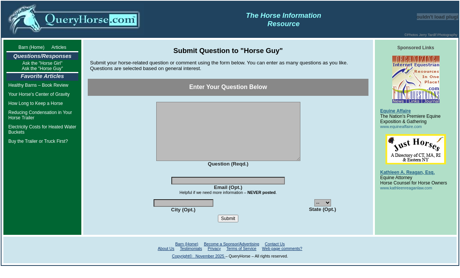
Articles (58, 47)
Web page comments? (282, 260)
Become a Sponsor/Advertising (231, 255)
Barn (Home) (32, 47)
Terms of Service (241, 260)
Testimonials (191, 260)
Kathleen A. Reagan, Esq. (407, 172)
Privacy (214, 260)
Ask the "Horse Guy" (42, 68)
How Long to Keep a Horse (35, 103)
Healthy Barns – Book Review (38, 85)
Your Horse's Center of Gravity (39, 94)
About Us (166, 260)
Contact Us (275, 255)
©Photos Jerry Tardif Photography (430, 35)
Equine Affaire (395, 111)
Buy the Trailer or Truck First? (38, 141)
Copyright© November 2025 (198, 267)
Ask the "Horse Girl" (42, 63)
